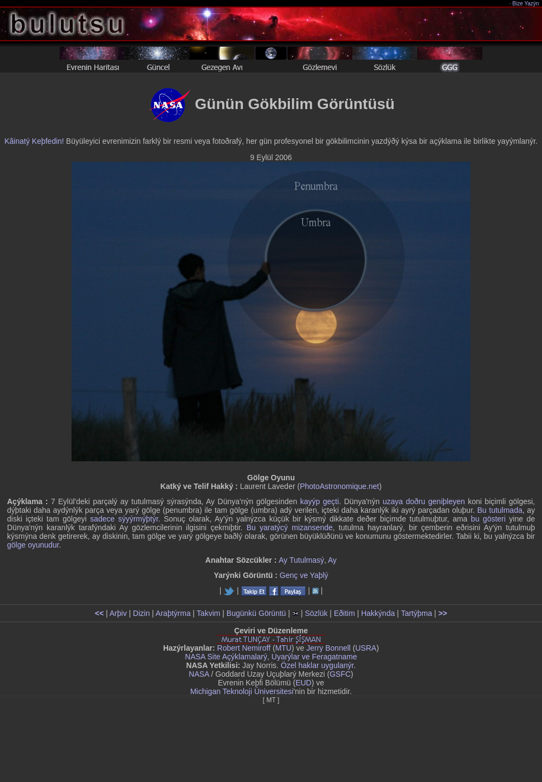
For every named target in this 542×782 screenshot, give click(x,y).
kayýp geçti (319, 501)
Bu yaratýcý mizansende (290, 527)
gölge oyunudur (33, 545)
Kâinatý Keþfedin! (34, 141)
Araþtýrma (173, 613)
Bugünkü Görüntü (256, 613)
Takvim (209, 613)
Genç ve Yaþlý (304, 575)
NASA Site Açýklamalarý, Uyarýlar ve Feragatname (271, 656)
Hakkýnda (378, 613)
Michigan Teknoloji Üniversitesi (241, 691)
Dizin (141, 613)
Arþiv (118, 613)
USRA (365, 648)
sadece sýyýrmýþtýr (124, 518)
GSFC (340, 674)
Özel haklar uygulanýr (317, 665)
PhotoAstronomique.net (339, 486)
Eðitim (344, 613)
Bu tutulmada (500, 510)
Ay (332, 560)
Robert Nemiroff (244, 648)
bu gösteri (488, 518)
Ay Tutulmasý (301, 560)
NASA (199, 674)
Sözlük (316, 613)
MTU (283, 648)
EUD (303, 682)
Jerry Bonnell (328, 648)
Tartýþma (417, 613)
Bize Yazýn (526, 4)
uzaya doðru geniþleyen (424, 501)
